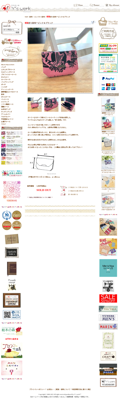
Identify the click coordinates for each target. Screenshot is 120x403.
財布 (30, 17)
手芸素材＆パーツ (7, 119)
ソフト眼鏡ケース (7, 104)
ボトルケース (5, 97)
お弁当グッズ (5, 109)
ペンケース (5, 99)
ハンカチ (4, 87)
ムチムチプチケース (8, 69)
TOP (26, 17)
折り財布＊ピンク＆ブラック (58, 17)
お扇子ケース (5, 121)
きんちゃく (5, 77)
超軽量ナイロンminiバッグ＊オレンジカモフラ (108, 133)
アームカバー (5, 114)
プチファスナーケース (8, 74)
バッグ (3, 67)
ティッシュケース (7, 89)
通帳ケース (5, 107)
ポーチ (3, 84)
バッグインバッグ (7, 82)
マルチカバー (5, 117)
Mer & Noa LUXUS (7, 64)
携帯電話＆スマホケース (9, 92)
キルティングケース (8, 72)
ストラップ (5, 102)
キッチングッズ (6, 112)
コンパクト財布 (39, 17)
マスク (3, 124)
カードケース (5, 79)
